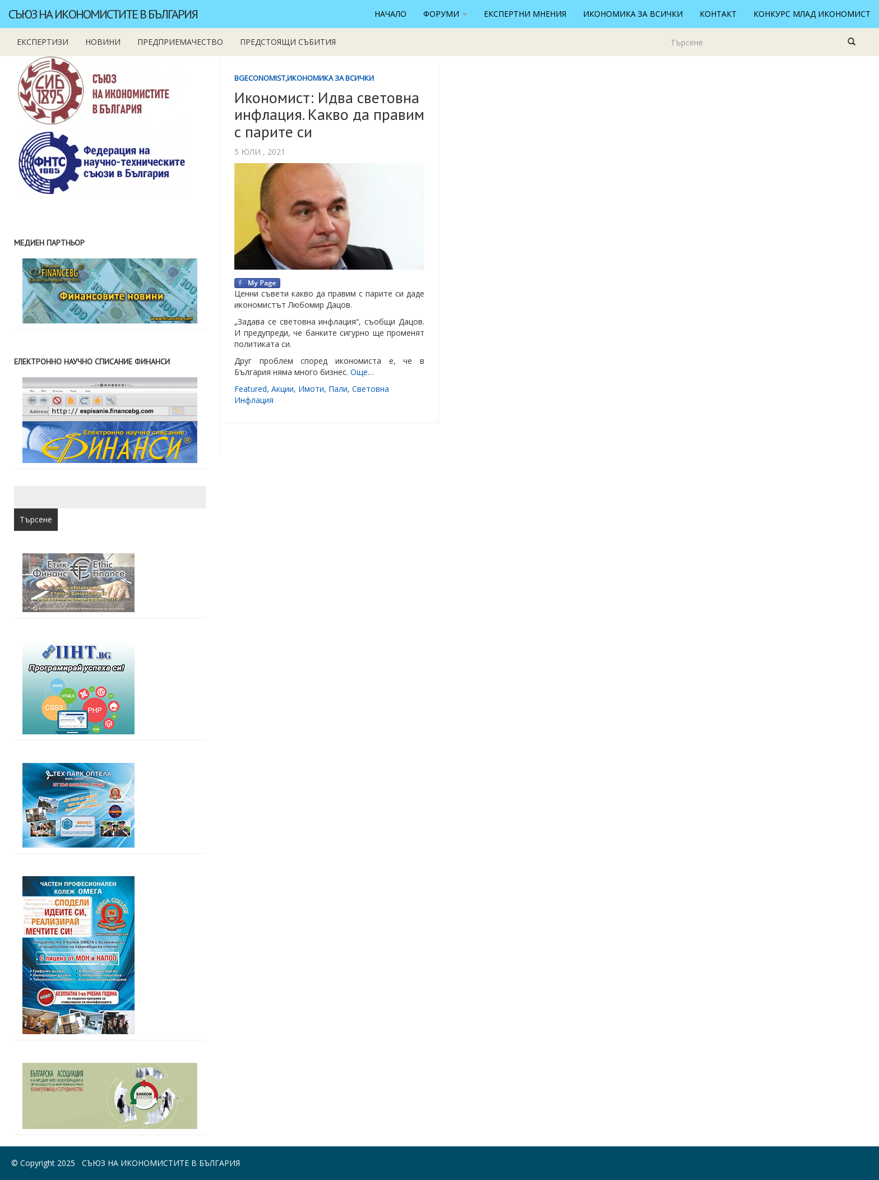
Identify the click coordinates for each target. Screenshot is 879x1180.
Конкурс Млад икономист (812, 13)
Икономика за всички (633, 13)
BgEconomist (259, 78)
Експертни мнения (525, 13)
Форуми (445, 13)
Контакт (718, 13)
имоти (311, 388)
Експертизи (42, 41)
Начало (390, 13)
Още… (362, 372)
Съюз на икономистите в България (102, 14)
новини (103, 41)
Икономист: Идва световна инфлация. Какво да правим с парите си (329, 114)
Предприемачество (180, 41)
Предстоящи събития (288, 41)
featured (250, 388)
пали (338, 388)
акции (282, 388)
